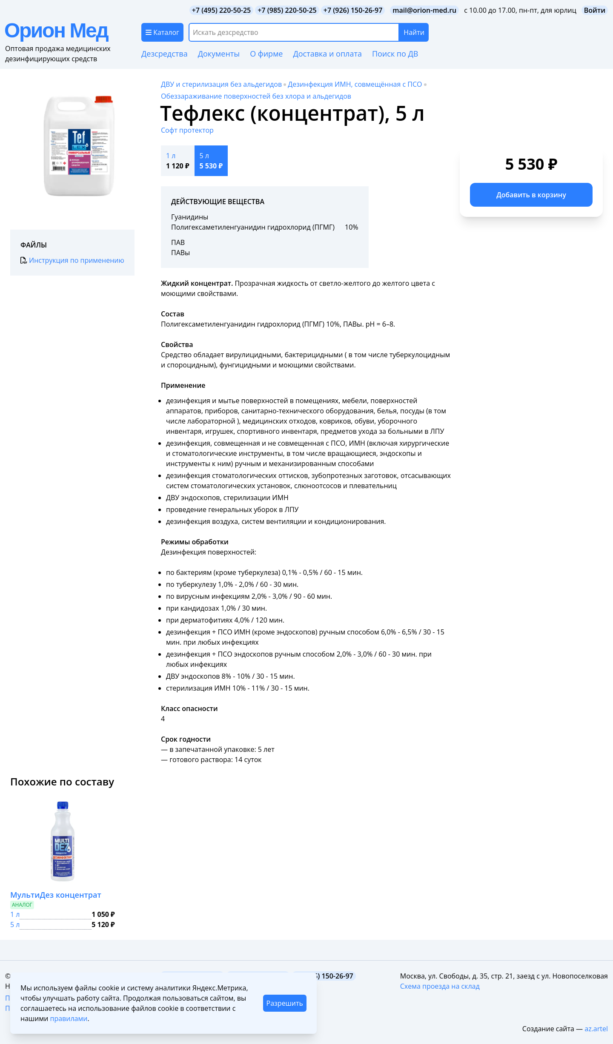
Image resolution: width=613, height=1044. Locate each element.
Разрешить (284, 1003)
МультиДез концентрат (55, 895)
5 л (15, 924)
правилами (68, 1018)
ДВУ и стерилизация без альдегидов (221, 84)
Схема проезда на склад (440, 986)
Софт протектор (187, 130)
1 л (15, 914)
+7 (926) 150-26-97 (353, 10)
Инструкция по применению (72, 260)
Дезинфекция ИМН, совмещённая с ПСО (355, 84)
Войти (594, 10)
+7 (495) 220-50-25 (221, 10)
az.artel (596, 1028)
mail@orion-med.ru (424, 10)
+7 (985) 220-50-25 (287, 10)
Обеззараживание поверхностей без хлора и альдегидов (256, 96)
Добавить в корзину (531, 194)
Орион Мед (56, 30)
